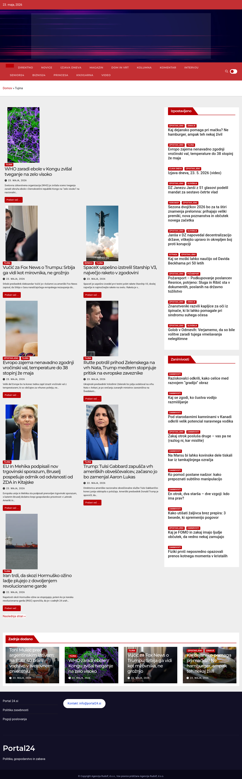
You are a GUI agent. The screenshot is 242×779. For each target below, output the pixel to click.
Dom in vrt (120, 67)
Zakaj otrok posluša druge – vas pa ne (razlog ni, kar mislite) (199, 438)
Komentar (168, 67)
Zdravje (191, 126)
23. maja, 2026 (17, 180)
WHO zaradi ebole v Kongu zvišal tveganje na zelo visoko (38, 171)
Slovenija (192, 183)
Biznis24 (38, 75)
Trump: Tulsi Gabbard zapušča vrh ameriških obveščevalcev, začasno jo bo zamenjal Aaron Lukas (120, 472)
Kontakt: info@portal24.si (84, 703)
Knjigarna (84, 75)
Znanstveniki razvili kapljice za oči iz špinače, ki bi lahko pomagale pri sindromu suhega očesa (198, 310)
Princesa (61, 75)
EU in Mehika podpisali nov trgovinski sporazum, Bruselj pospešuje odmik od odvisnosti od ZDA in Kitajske (38, 474)
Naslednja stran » (14, 616)
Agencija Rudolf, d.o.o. (151, 776)
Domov (7, 88)
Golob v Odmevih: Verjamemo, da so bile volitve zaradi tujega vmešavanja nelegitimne (201, 334)
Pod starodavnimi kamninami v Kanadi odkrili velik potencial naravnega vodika (200, 419)
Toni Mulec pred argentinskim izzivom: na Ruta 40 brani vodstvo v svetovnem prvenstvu (31, 660)
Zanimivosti (175, 374)
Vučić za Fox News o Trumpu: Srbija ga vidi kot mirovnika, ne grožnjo (39, 270)
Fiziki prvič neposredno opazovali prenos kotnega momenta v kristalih (198, 553)
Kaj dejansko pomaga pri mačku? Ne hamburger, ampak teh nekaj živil (198, 132)
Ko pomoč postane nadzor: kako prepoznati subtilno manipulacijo (195, 476)
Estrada (173, 255)
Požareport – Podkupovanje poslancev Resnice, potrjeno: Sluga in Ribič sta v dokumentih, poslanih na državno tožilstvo (200, 285)
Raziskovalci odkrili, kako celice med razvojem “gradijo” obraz (198, 380)
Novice (46, 67)
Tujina (9, 165)
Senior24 (17, 75)
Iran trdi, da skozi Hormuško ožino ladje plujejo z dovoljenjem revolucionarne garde (37, 581)
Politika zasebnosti (15, 710)
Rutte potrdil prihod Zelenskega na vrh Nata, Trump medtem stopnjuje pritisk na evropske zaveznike (119, 368)
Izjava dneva (70, 67)
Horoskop (174, 203)
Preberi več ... (13, 199)
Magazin (96, 67)
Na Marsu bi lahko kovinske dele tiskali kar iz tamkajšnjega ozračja (200, 457)
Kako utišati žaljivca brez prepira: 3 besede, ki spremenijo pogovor (197, 515)
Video (106, 75)
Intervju (191, 67)
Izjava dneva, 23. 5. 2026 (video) (194, 173)
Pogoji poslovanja (15, 719)
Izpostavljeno (11, 358)
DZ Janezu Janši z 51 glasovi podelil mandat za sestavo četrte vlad (198, 189)
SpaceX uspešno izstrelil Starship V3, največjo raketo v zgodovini (120, 270)
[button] (226, 71)
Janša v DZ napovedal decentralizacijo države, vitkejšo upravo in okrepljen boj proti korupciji (200, 239)
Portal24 (19, 748)
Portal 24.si (10, 701)
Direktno (25, 67)
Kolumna (144, 67)
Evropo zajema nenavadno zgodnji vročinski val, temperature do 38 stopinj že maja (38, 368)
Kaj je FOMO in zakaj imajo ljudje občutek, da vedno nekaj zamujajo (196, 534)
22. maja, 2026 (96, 483)
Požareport (193, 274)
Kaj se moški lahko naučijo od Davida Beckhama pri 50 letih (198, 261)
